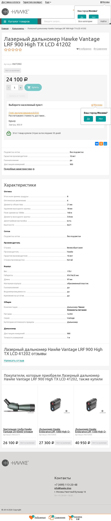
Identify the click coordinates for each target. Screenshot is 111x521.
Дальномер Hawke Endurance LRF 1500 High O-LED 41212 (90, 431)
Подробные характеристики (18, 169)
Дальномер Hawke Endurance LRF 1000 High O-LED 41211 (54, 431)
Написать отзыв (14, 360)
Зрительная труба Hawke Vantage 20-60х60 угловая (18, 430)
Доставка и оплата (11, 2)
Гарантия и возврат (32, 2)
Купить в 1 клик (17, 96)
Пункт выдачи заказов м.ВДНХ (24, 113)
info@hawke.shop (62, 488)
